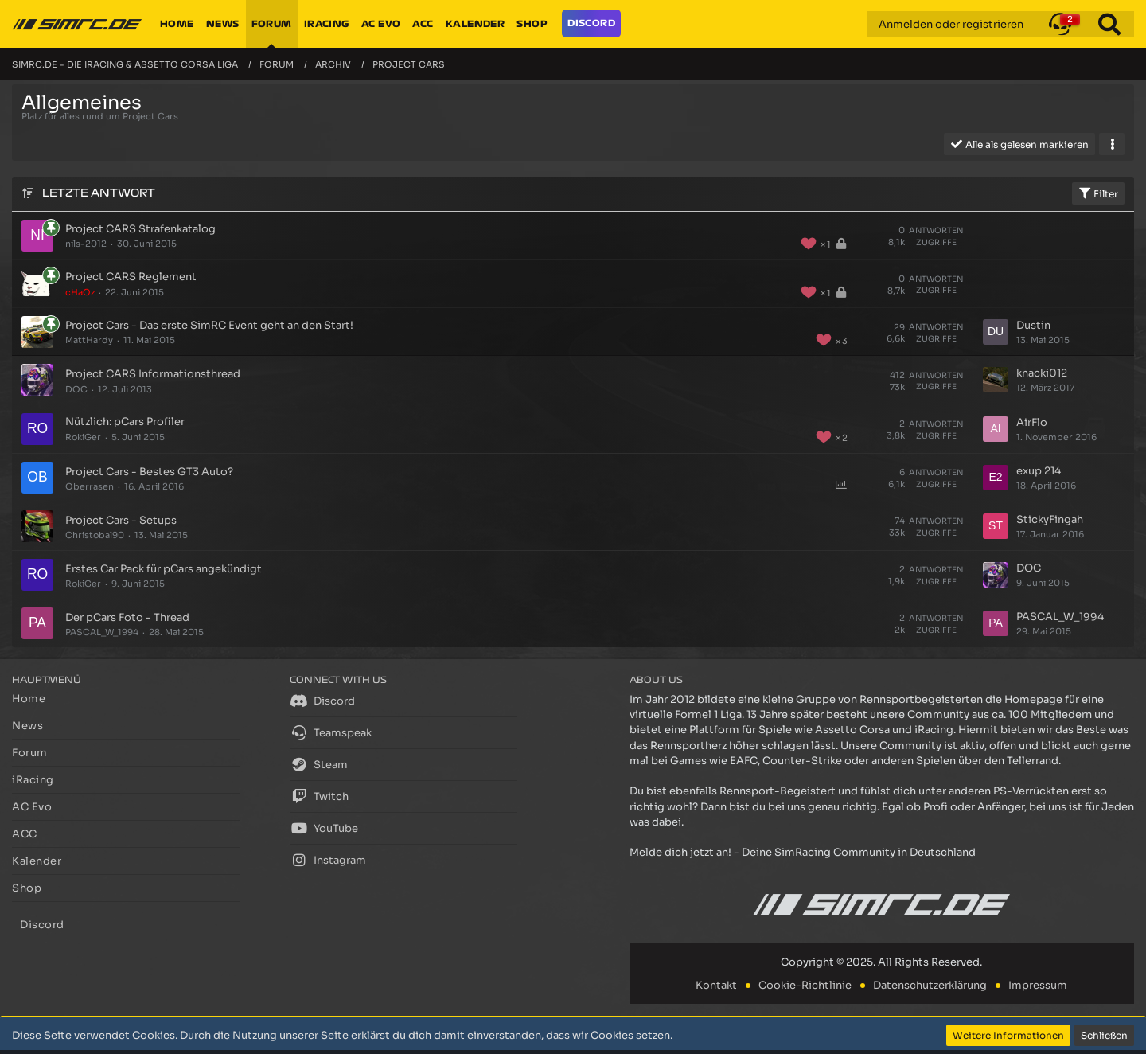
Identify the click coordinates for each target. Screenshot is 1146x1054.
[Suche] (1109, 24)
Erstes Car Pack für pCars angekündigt (163, 569)
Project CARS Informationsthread (152, 374)
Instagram (328, 859)
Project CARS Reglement (131, 276)
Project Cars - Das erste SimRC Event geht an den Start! (209, 325)
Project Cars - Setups (121, 520)
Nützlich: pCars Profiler (125, 421)
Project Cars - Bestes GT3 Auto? (149, 471)
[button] (1060, 24)
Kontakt (716, 985)
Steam (319, 764)
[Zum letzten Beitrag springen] (995, 332)
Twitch (319, 796)
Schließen (1104, 1035)
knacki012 (1041, 373)
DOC (76, 389)
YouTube (324, 827)
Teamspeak (331, 732)
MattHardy (89, 339)
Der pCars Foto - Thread (127, 617)
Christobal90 (94, 535)
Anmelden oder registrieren (951, 24)
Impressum (1037, 985)
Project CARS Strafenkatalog (140, 229)
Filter (1098, 193)
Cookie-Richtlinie (805, 985)
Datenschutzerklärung (930, 985)
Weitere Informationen (1008, 1035)
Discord (322, 700)
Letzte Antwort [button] (98, 193)
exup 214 (1038, 471)
